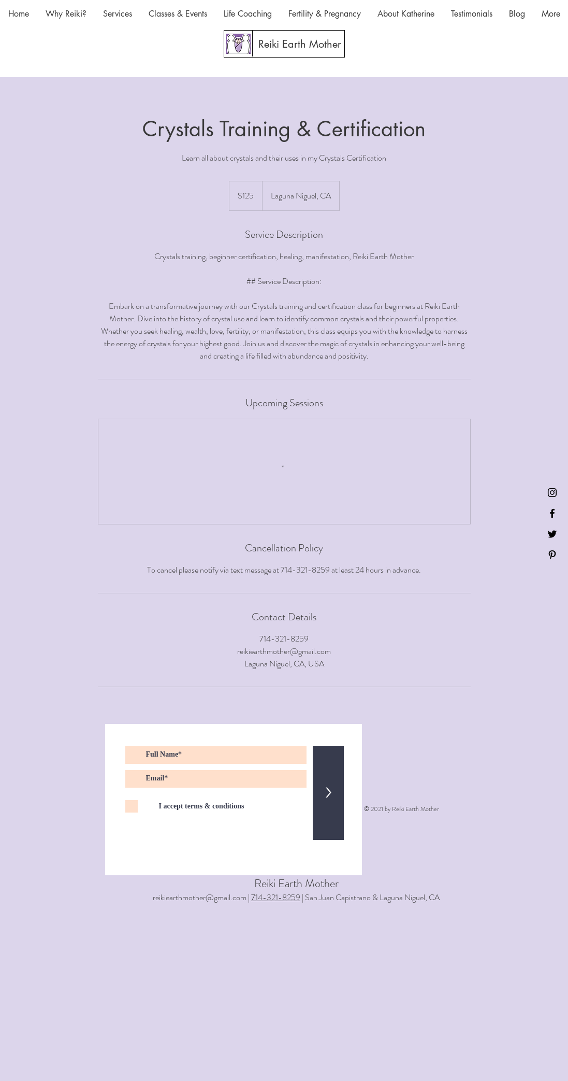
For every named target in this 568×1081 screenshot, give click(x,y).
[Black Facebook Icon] (552, 513)
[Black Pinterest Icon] (552, 555)
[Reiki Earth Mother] (299, 44)
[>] (328, 793)
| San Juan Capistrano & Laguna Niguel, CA (370, 897)
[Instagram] (552, 493)
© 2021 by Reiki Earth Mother (401, 809)
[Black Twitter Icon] (552, 534)
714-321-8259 (275, 897)
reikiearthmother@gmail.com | (202, 897)
